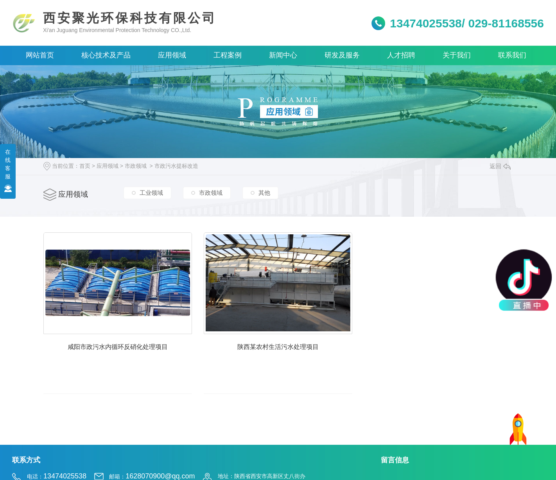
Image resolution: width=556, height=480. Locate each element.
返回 (500, 166)
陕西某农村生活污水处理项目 (302, 355)
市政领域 (136, 166)
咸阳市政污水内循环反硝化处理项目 (125, 355)
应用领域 (107, 166)
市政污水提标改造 (176, 166)
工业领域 (151, 193)
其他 (264, 193)
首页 (84, 166)
